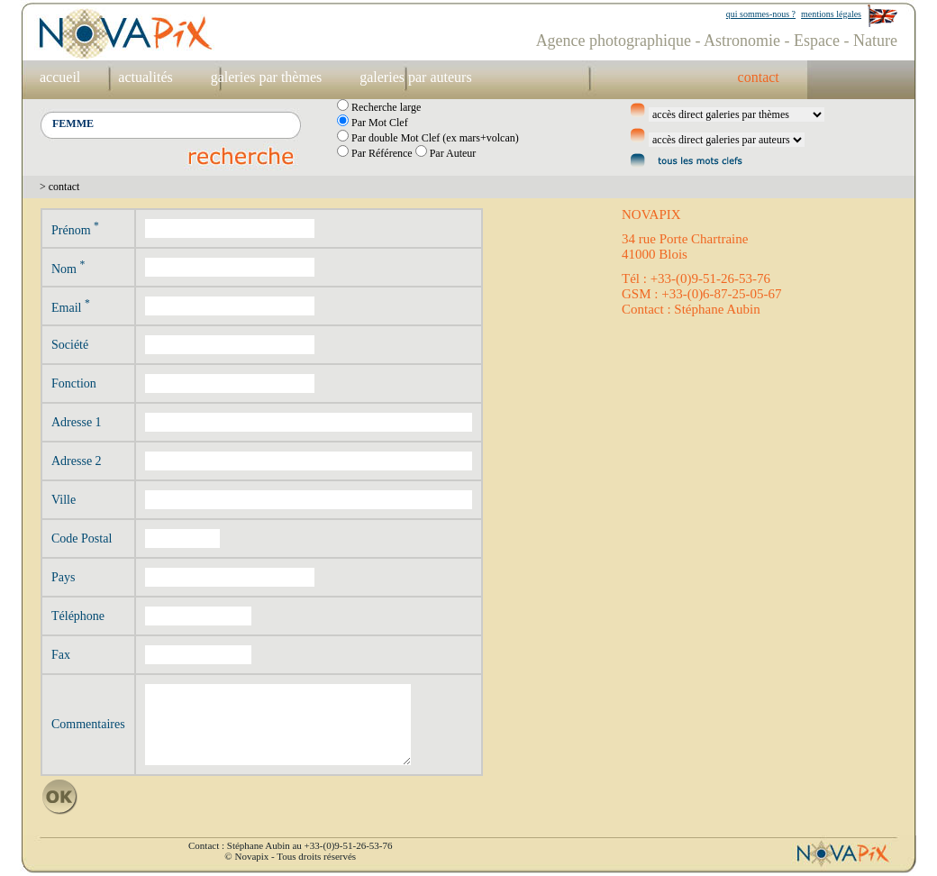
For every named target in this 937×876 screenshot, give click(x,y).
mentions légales (831, 14)
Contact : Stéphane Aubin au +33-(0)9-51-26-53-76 (290, 845)
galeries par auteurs (415, 77)
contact (758, 77)
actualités (145, 77)
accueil (60, 77)
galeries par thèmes (267, 77)
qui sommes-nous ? (761, 14)
